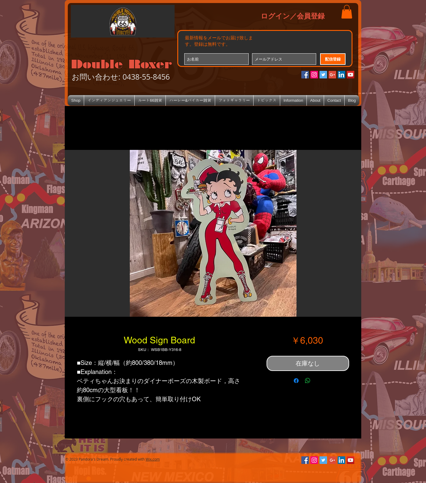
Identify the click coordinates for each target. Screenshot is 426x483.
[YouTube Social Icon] (350, 74)
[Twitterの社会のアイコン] (323, 74)
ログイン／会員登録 (293, 16)
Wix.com (153, 459)
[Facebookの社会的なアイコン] (305, 74)
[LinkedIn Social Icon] (341, 74)
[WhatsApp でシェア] (307, 380)
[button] (346, 11)
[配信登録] (333, 59)
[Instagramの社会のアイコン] (314, 74)
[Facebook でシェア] (296, 380)
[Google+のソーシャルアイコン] (332, 74)
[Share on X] (319, 380)
